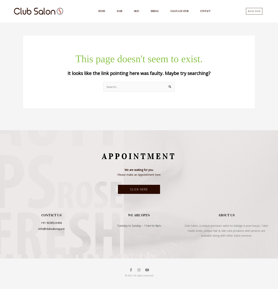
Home (101, 11)
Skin (136, 11)
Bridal (155, 11)
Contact (205, 11)
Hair (119, 11)
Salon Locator (179, 11)
